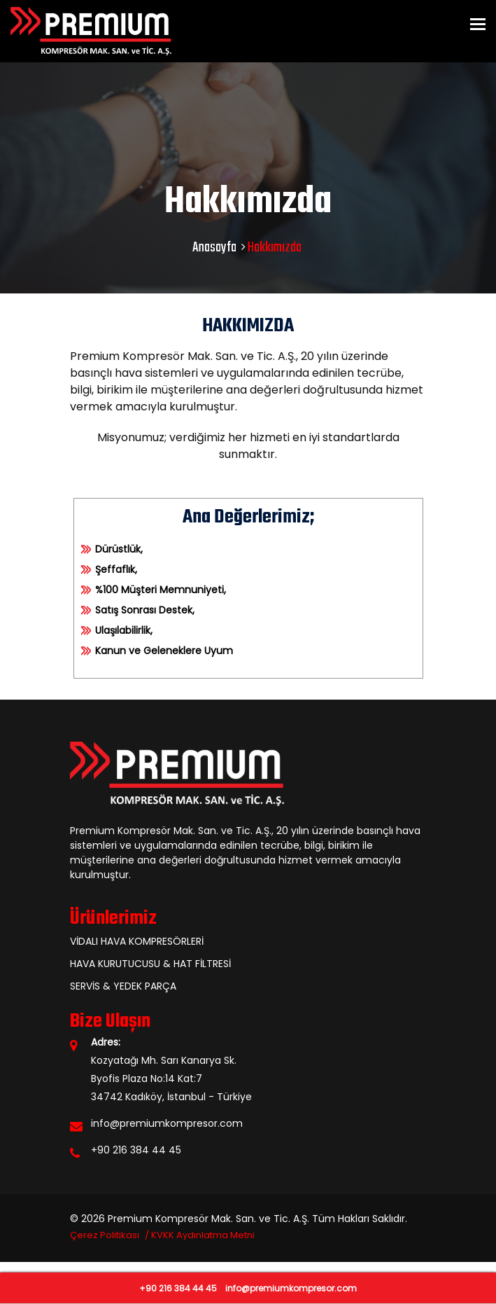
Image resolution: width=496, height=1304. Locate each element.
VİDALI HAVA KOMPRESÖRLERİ (137, 941)
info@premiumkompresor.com (167, 1123)
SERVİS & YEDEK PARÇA (123, 986)
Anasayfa (214, 247)
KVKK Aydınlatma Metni (203, 1235)
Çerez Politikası (104, 1235)
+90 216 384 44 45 (136, 1150)
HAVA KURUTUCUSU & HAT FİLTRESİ (150, 964)
